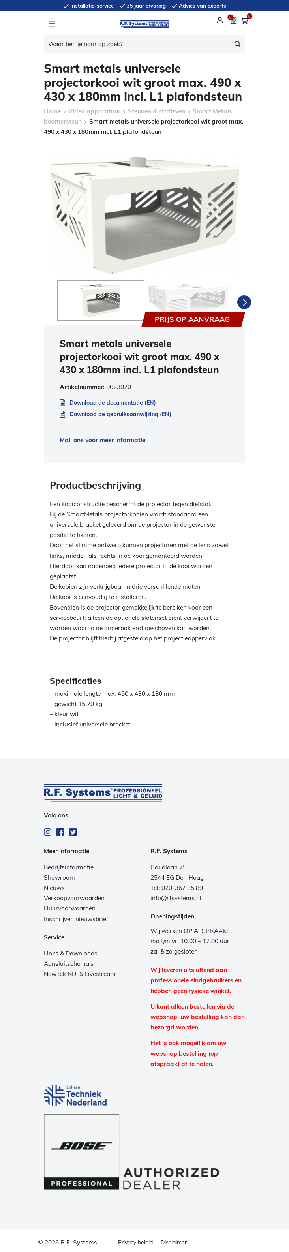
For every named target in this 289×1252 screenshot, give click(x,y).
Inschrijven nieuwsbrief (76, 917)
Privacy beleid (135, 1240)
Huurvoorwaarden (70, 906)
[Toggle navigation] (51, 24)
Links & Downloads (71, 951)
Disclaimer (174, 1240)
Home (52, 111)
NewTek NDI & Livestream (80, 972)
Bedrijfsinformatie (69, 865)
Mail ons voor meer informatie (102, 438)
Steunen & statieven (156, 111)
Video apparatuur (94, 111)
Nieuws (54, 886)
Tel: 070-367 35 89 (176, 886)
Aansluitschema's (69, 962)
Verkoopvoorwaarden (74, 896)
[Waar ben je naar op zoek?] (137, 44)
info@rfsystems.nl (175, 896)
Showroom (59, 876)
